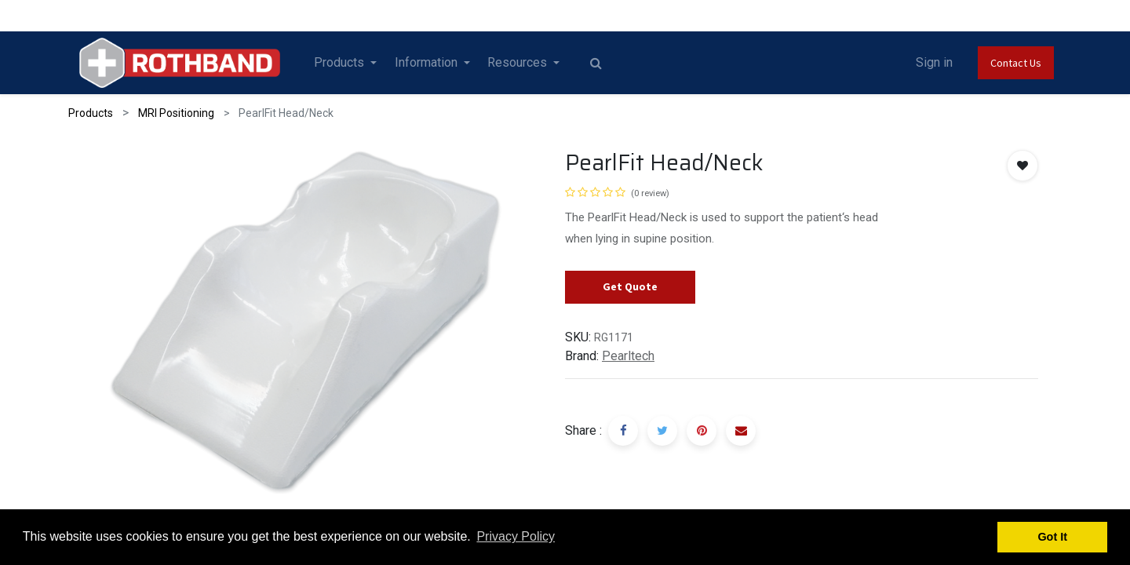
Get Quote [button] (630, 286)
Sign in (934, 62)
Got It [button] (1052, 536)
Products (90, 113)
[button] (1022, 165)
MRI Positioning (176, 113)
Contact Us (1015, 63)
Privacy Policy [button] (515, 536)
